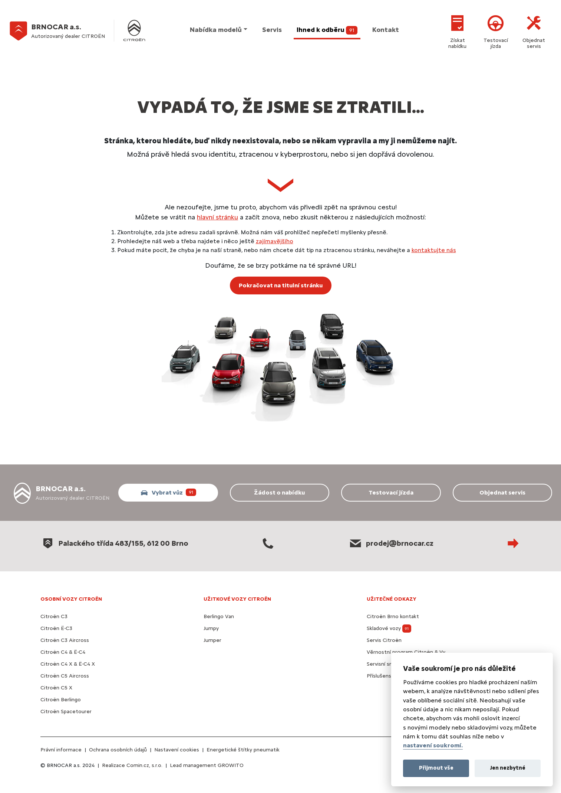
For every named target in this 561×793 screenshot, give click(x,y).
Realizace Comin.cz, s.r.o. (132, 765)
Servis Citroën (384, 640)
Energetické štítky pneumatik (243, 750)
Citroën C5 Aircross (64, 676)
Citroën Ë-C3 (56, 628)
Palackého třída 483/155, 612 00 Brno (114, 543)
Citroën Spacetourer (66, 711)
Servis (272, 30)
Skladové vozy (389, 628)
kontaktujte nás (434, 250)
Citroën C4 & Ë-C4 (62, 652)
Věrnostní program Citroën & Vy (406, 652)
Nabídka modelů (216, 30)
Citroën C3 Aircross (64, 640)
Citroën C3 (53, 616)
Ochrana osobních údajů (118, 750)
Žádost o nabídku (279, 492)
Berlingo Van (219, 616)
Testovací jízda (496, 30)
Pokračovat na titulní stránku (281, 285)
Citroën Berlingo (60, 699)
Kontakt (385, 30)
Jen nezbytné (507, 767)
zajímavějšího (274, 241)
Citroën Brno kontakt (393, 616)
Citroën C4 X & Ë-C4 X (67, 664)
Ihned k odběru (327, 30)
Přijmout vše (436, 767)
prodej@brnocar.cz (390, 543)
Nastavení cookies (176, 750)
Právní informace (61, 750)
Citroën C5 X (56, 688)
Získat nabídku (457, 30)
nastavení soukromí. (433, 745)
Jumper (212, 640)
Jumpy (211, 628)
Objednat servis (533, 30)
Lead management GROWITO (207, 765)
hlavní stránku (217, 217)
